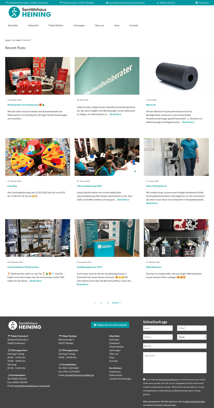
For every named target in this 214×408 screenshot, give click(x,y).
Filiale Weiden (124, 11)
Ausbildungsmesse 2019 (89, 256)
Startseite (81, 11)
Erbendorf (101, 11)
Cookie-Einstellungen (120, 368)
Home (7, 30)
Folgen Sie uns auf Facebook (110, 314)
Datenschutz (115, 364)
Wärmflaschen (154, 256)
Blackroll (150, 94)
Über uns (167, 11)
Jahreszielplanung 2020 (89, 175)
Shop (184, 11)
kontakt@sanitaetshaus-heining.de (32, 375)
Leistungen (146, 11)
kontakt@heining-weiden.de (79, 364)
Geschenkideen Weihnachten (23, 256)
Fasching (12, 175)
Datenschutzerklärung (168, 369)
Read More (115, 103)
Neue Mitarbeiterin (156, 175)
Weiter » (116, 292)
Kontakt (202, 11)
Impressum (115, 361)
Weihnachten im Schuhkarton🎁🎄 (26, 94)
